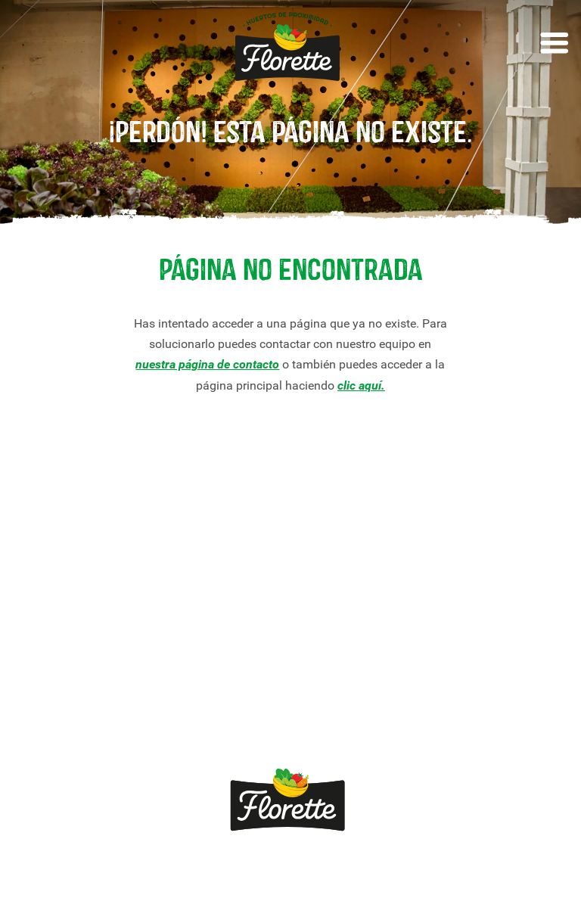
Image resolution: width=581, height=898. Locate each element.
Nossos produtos (64, 562)
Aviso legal (154, 866)
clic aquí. (361, 385)
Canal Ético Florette (71, 726)
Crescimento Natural (74, 677)
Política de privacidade (270, 866)
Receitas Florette (64, 611)
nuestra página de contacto (207, 364)
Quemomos (196, 604)
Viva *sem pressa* (68, 701)
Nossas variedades (70, 587)
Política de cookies (407, 866)
